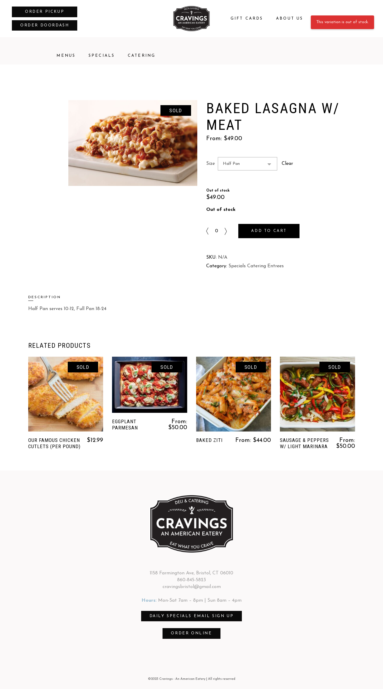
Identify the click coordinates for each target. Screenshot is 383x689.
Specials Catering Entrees (256, 266)
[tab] (54, 297)
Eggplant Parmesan (125, 424)
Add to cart (269, 231)
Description (44, 297)
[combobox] (247, 163)
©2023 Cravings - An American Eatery (176, 679)
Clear (287, 163)
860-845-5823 (191, 580)
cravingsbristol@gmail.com (192, 586)
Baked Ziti (209, 440)
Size (210, 163)
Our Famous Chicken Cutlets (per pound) (54, 443)
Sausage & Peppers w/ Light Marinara (304, 443)
